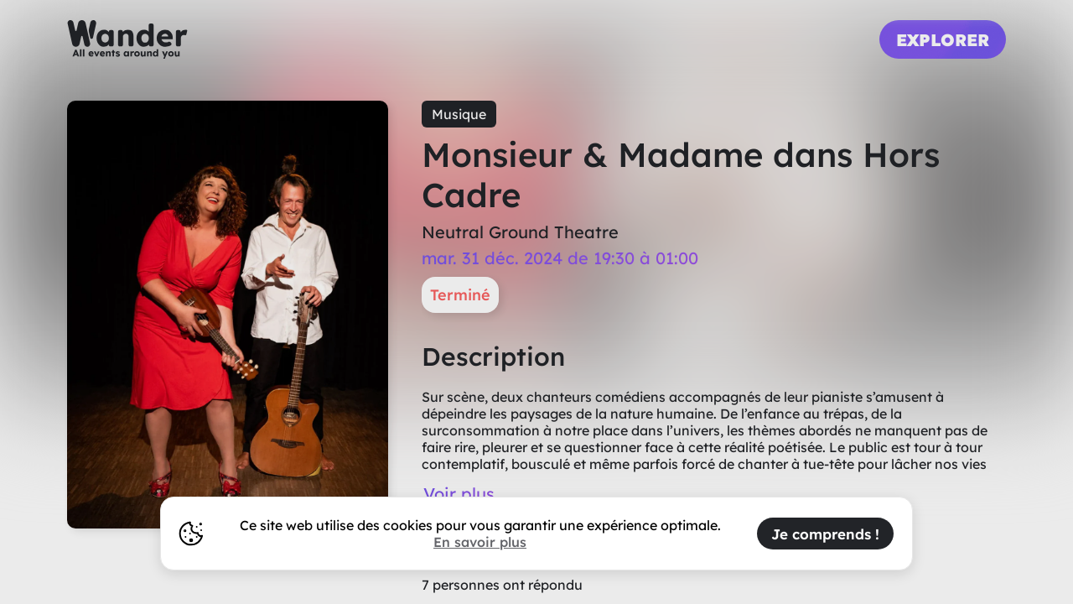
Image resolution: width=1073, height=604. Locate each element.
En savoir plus (479, 542)
